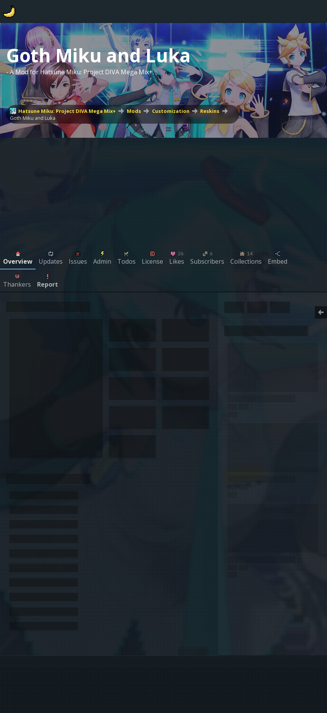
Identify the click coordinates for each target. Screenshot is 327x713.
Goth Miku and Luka (32, 117)
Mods (134, 111)
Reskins (209, 111)
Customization (170, 111)
